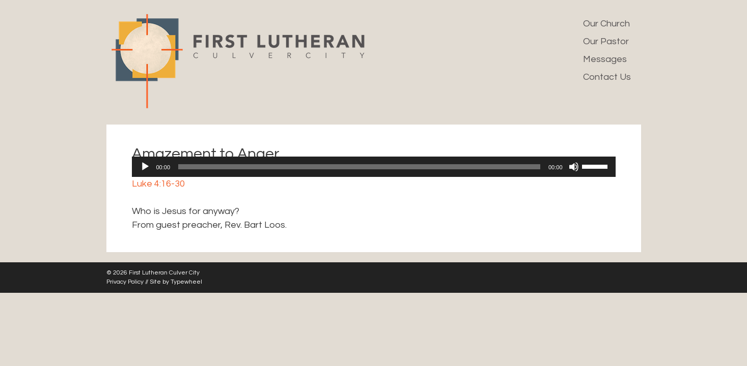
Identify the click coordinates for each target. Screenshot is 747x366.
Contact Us (607, 77)
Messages (605, 59)
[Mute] (574, 167)
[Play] (145, 167)
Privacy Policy (125, 282)
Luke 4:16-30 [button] (158, 184)
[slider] (359, 166)
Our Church (606, 23)
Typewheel (186, 282)
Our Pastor (606, 41)
